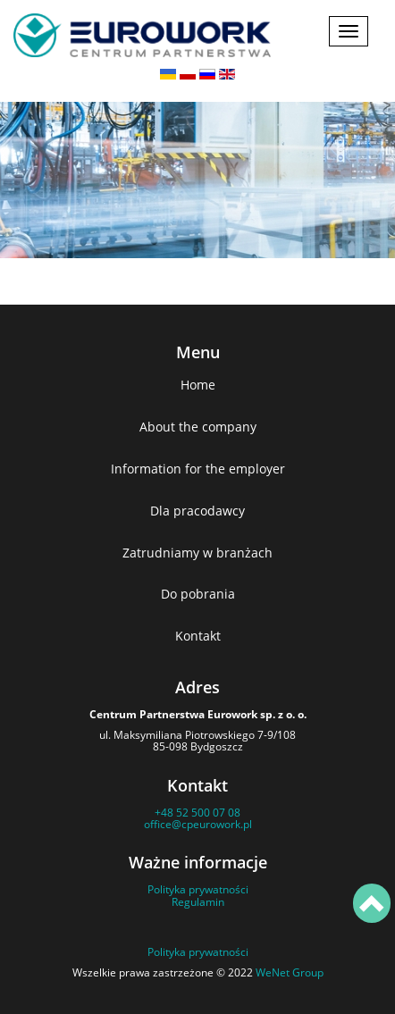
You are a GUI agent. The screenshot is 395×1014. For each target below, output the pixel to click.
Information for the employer (198, 468)
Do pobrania (198, 593)
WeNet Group (290, 972)
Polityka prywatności (197, 889)
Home (198, 384)
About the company (197, 426)
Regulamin (198, 901)
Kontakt (198, 635)
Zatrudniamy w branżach (197, 552)
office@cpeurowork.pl (198, 824)
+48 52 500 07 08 (197, 812)
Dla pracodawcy (197, 510)
